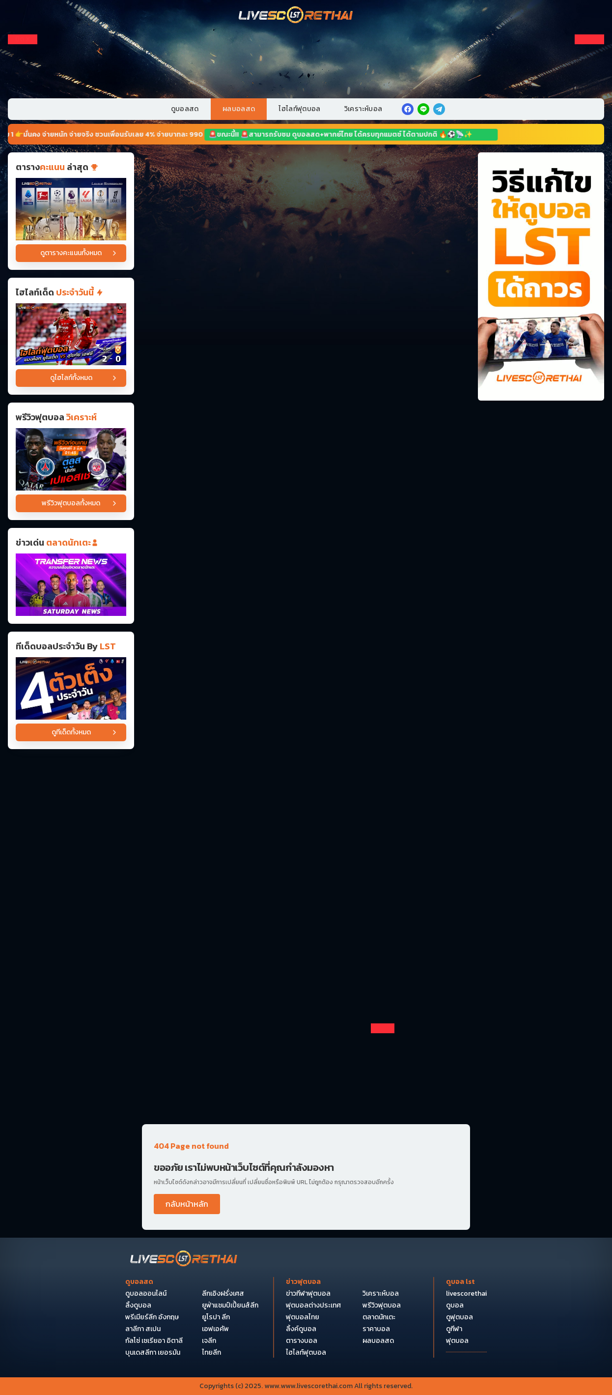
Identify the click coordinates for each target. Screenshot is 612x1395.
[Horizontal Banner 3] (306, 323)
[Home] (296, 15)
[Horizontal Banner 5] (306, 461)
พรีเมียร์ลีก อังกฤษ (152, 1317)
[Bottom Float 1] (306, 1351)
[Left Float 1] (22, 53)
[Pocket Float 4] (306, 1170)
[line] (423, 109)
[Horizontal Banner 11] (306, 737)
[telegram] (439, 109)
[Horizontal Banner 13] (306, 875)
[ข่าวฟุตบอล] (71, 584)
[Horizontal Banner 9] (306, 668)
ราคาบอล (376, 1329)
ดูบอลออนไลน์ (146, 1294)
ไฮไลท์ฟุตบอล (299, 109)
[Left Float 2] (22, 70)
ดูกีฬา (454, 1329)
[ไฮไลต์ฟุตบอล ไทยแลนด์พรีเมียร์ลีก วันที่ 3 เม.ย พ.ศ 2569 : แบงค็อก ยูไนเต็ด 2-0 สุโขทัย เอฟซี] (71, 334)
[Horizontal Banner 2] (306, 254)
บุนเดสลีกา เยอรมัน (152, 1353)
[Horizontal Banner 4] (306, 392)
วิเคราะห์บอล (363, 109)
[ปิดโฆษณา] (22, 39)
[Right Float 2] (589, 70)
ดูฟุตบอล (459, 1317)
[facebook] (408, 109)
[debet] (306, 1079)
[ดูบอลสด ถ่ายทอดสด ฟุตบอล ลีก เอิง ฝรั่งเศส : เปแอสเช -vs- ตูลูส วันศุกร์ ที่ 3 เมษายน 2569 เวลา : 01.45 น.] (71, 459)
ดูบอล (455, 1305)
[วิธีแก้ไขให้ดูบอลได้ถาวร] (541, 276)
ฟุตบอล (457, 1341)
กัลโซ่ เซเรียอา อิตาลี (154, 1341)
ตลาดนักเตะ (378, 1317)
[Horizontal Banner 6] (306, 530)
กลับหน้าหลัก (187, 1204)
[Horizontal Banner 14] (306, 944)
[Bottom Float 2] (306, 1260)
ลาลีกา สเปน (143, 1329)
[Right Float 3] (589, 87)
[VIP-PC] (306, 57)
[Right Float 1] (589, 53)
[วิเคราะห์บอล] (71, 688)
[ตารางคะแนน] (71, 209)
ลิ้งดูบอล (138, 1305)
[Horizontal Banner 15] (306, 1013)
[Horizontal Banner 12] (306, 806)
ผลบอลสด (239, 109)
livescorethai (466, 1294)
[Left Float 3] (22, 87)
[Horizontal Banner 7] (306, 599)
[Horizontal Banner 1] (306, 185)
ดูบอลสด (185, 109)
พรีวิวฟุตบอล (381, 1305)
